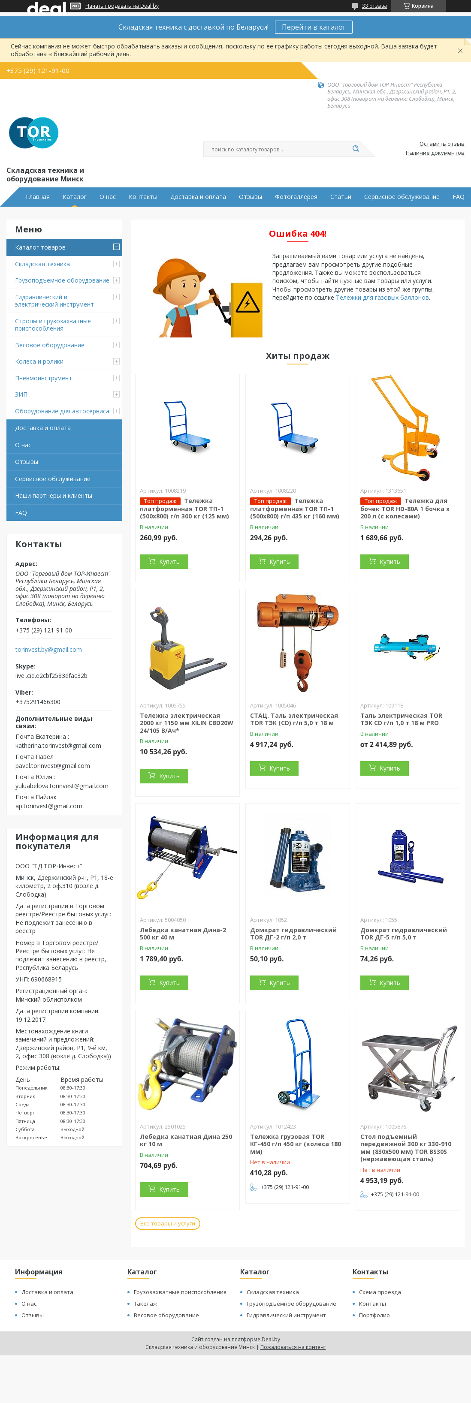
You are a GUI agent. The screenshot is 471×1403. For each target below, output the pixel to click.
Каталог (75, 197)
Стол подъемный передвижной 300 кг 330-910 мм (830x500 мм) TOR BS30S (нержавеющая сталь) (405, 1147)
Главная (38, 197)
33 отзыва (374, 5)
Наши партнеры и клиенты (53, 495)
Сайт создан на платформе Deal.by (235, 1339)
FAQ (459, 197)
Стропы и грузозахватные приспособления (53, 325)
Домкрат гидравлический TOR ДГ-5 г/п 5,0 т (403, 934)
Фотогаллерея (296, 197)
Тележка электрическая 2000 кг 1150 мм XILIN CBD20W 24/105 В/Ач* (186, 723)
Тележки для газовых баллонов (382, 297)
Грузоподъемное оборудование (62, 280)
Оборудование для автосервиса (62, 411)
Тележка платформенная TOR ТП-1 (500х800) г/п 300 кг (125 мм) (184, 509)
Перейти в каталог (314, 27)
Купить (169, 561)
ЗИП (21, 394)
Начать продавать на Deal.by (122, 6)
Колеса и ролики (39, 361)
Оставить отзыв (442, 144)
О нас (108, 197)
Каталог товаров (40, 247)
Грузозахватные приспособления (180, 1292)
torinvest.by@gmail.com (48, 649)
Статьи (340, 197)
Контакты (143, 197)
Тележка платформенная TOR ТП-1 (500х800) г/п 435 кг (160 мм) (294, 509)
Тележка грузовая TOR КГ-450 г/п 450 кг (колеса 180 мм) (295, 1144)
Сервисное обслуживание (402, 197)
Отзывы (250, 197)
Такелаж (145, 1303)
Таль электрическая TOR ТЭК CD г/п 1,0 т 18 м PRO (401, 719)
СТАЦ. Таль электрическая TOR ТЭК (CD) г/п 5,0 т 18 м (294, 719)
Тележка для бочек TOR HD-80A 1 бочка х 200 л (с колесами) (405, 509)
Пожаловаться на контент (293, 1347)
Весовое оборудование (50, 345)
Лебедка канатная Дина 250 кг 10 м (186, 1140)
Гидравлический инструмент (286, 1315)
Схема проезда (380, 1292)
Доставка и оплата (198, 197)
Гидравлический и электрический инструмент (54, 301)
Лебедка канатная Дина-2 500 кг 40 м (183, 934)
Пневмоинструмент (43, 378)
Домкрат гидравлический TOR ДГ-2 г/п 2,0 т (293, 934)
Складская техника (42, 264)
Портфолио (374, 1315)
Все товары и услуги (167, 1223)
